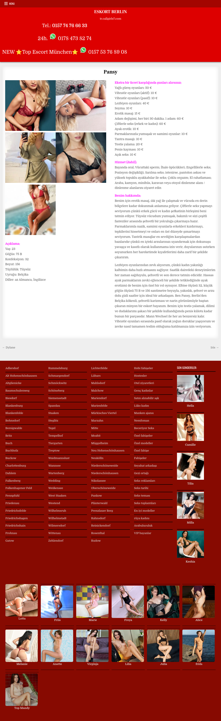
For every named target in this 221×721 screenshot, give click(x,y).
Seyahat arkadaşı (145, 465)
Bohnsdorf (12, 420)
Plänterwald (99, 503)
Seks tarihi (141, 488)
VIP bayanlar (142, 533)
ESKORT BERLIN (110, 12)
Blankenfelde (14, 413)
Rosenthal (98, 533)
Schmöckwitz (57, 383)
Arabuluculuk (143, 525)
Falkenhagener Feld (18, 488)
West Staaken (57, 495)
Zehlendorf (55, 540)
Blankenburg (14, 405)
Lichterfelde (99, 368)
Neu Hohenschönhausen (107, 450)
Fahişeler (140, 458)
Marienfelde (99, 405)
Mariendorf (98, 398)
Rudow (96, 540)
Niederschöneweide (104, 465)
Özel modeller (143, 443)
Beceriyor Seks (144, 428)
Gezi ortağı (141, 473)
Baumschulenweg (17, 390)
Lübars (96, 375)
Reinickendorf (100, 525)
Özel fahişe (141, 450)
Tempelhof (55, 435)
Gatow (9, 540)
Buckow (10, 458)
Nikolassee (98, 480)
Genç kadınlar (143, 390)
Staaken (53, 413)
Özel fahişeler (143, 435)
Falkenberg (13, 480)
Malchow (97, 390)
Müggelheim (99, 443)
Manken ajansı (144, 413)
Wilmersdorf (57, 525)
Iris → (215, 347)
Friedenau (12, 503)
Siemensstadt (57, 398)
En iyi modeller (144, 510)
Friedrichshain (15, 525)
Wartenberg (56, 473)
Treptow (54, 450)
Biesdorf (11, 398)
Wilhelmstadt (57, 518)
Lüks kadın (141, 405)
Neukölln (97, 458)
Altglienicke (13, 383)
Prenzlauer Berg (102, 510)
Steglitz (53, 420)
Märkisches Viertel (103, 413)
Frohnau (11, 533)
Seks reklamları (144, 480)
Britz (8, 435)
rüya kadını (141, 518)
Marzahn (97, 420)
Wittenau (54, 533)
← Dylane (8, 347)
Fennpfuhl (12, 495)
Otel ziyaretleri (144, 383)
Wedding (54, 480)
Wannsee (54, 465)
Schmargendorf (58, 375)
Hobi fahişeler (143, 368)
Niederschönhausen (104, 473)
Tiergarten (55, 443)
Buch (8, 443)
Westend (54, 503)
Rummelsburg (58, 368)
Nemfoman (141, 420)
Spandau (54, 405)
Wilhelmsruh (57, 510)
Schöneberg (56, 390)
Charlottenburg (15, 465)
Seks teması (142, 495)
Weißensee (55, 488)
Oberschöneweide (103, 488)
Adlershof (12, 368)
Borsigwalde (13, 428)
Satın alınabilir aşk (146, 398)
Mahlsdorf (98, 383)
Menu (12, 3)
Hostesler (140, 375)
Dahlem (10, 473)
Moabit (95, 435)
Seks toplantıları (145, 503)
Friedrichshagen (16, 518)
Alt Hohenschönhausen (21, 375)
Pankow (96, 495)
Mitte (94, 428)
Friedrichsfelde (15, 510)
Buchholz (11, 450)
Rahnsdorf (98, 518)
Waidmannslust (58, 458)
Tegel (51, 428)
